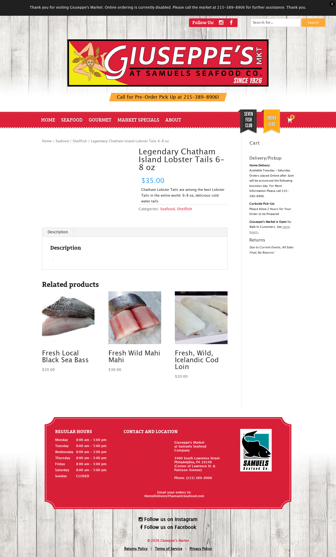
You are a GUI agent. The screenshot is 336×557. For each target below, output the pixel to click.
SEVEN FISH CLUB (248, 120)
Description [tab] (58, 232)
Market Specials (138, 119)
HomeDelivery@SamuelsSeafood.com (174, 496)
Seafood (72, 119)
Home (48, 119)
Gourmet (100, 119)
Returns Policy (136, 549)
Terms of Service (168, 549)
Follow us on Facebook (168, 527)
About (173, 119)
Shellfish (80, 141)
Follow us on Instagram (168, 519)
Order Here (271, 121)
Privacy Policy (201, 549)
